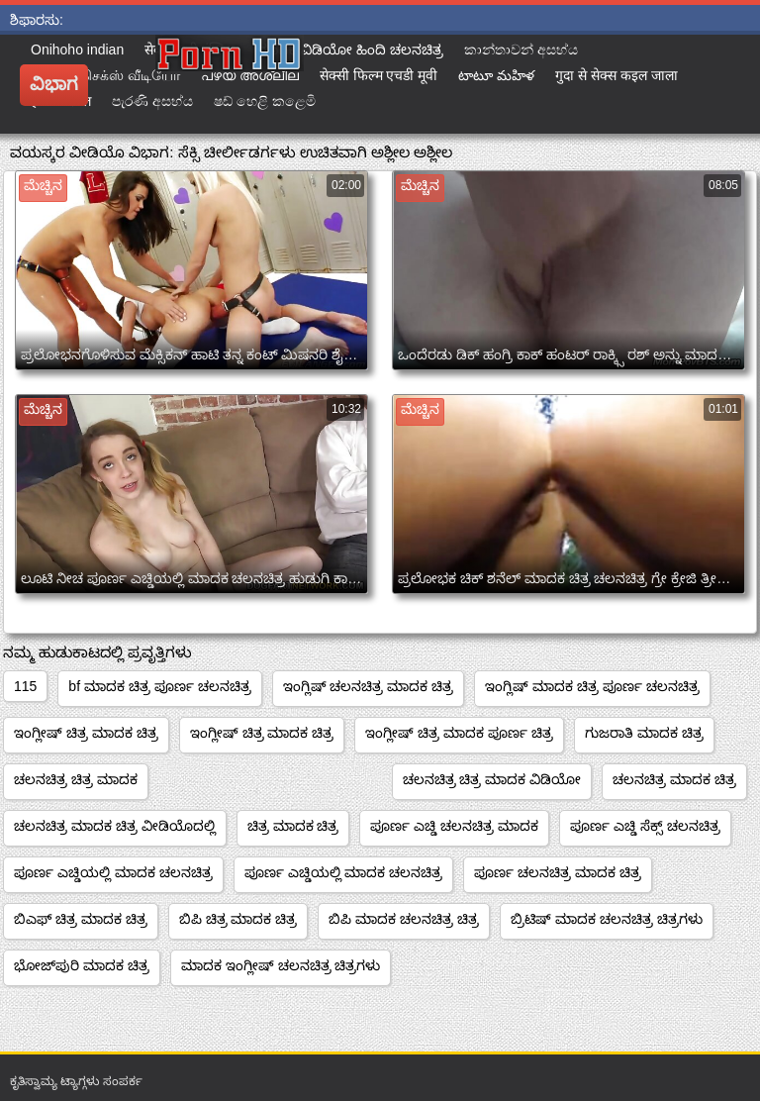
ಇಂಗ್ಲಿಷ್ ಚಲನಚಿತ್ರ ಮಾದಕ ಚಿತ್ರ (368, 686)
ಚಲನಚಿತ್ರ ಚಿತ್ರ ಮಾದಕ (76, 779)
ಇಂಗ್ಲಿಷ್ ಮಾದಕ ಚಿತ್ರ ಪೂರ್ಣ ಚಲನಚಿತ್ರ (592, 686)
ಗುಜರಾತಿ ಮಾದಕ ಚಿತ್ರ (644, 733)
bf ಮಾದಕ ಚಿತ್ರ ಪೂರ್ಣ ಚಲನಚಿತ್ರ (159, 686)
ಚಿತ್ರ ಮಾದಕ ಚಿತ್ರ (293, 826)
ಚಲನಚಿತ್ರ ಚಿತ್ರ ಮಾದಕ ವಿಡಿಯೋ (492, 779)
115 (25, 686)
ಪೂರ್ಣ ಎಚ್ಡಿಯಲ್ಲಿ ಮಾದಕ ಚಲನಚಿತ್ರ (113, 872)
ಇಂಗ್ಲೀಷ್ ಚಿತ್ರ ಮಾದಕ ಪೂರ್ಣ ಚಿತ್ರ (459, 733)
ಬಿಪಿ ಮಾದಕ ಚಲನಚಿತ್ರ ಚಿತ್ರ (404, 919)
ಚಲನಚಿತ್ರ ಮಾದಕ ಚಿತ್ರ (674, 779)
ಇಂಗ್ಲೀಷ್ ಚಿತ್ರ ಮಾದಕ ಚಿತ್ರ (86, 733)
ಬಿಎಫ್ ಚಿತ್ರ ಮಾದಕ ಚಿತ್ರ (80, 919)
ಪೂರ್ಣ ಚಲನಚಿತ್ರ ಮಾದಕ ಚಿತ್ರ (557, 872)
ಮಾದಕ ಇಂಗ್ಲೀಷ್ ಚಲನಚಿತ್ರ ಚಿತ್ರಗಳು (281, 965)
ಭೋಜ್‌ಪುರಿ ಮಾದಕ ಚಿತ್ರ (81, 965)
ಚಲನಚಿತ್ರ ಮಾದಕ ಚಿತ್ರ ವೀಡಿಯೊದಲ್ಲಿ (115, 826)
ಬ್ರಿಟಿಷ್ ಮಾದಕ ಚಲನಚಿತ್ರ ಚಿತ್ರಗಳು (607, 919)
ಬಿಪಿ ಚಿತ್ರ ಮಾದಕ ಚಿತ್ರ (238, 919)
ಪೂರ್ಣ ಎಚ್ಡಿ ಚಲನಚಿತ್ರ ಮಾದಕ (454, 826)
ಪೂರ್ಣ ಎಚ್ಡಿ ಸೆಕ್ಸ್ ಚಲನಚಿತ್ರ (645, 826)
